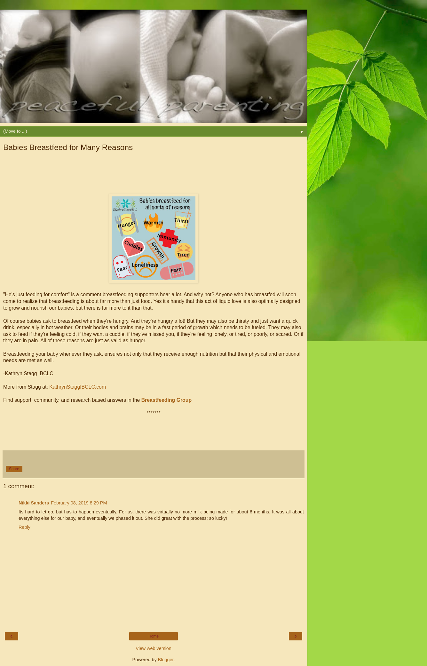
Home (153, 636)
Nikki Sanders (34, 502)
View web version (153, 648)
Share (14, 469)
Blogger (166, 659)
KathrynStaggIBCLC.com (77, 387)
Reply (24, 527)
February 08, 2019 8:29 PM (79, 502)
